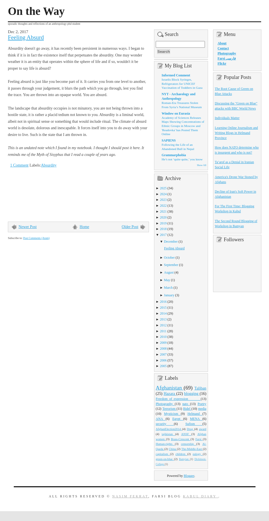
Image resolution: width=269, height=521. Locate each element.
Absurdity (49, 165)
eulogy (198, 454)
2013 (163, 319)
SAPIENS (169, 140)
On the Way (36, 11)
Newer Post (28, 227)
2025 (163, 188)
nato (186, 404)
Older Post (130, 227)
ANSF (186, 434)
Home (84, 227)
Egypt (177, 419)
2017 (163, 235)
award (202, 429)
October (169, 258)
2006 (163, 360)
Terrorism (169, 409)
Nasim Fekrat (130, 496)
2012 (163, 325)
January (169, 295)
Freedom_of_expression (178, 399)
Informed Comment (176, 75)
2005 (163, 366)
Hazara (170, 393)
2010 (163, 337)
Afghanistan (170, 388)
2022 (163, 206)
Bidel (187, 409)
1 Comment (19, 165)
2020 (163, 217)
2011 (163, 331)
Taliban (200, 388)
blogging (192, 393)
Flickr (222, 63)
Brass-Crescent (181, 439)
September (171, 265)
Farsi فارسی (227, 58)
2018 (163, 229)
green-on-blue (165, 459)
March (168, 288)
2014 (163, 313)
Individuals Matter (227, 118)
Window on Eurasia (176, 113)
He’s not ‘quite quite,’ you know (182, 159)
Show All (201, 165)
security (165, 424)
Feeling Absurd (26, 37)
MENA (196, 419)
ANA (161, 419)
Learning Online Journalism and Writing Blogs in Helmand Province (236, 133)
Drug (190, 429)
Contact (223, 48)
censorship (188, 443)
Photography (165, 404)
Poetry (202, 404)
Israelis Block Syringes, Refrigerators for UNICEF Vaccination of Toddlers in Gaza (182, 83)
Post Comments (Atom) (36, 238)
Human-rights (165, 443)
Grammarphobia (174, 155)
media (202, 409)
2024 (163, 194)
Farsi (199, 439)
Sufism (193, 424)
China (173, 449)
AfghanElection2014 (169, 429)
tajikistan (168, 434)
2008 (163, 349)
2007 (163, 354)
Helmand (194, 414)
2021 (163, 211)
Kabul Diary (200, 496)
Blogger (189, 476)
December (171, 242)
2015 (163, 308)
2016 (163, 302)
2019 (163, 223)
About (222, 43)
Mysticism (172, 414)
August (168, 272)
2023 (163, 200)
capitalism (163, 454)
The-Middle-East (192, 449)
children (181, 454)
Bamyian (184, 459)
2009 (163, 343)
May (167, 280)
